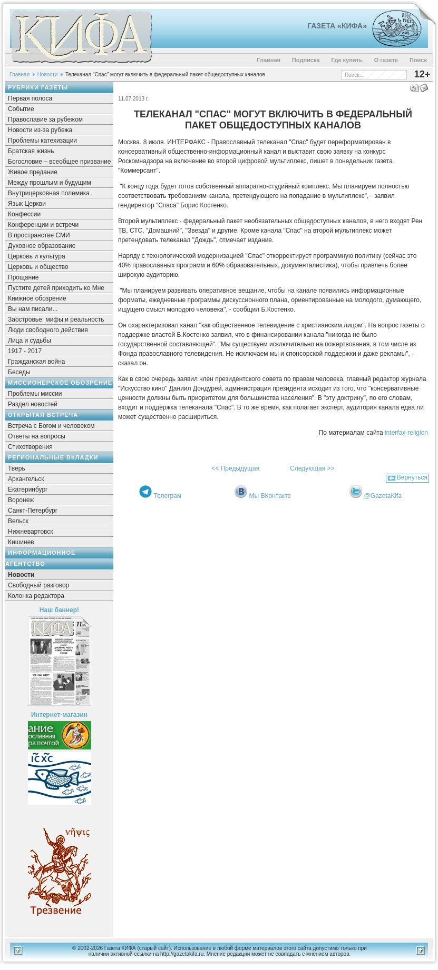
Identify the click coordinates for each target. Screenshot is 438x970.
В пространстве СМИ (39, 235)
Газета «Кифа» (337, 26)
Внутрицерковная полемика (49, 193)
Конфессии (24, 214)
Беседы (19, 372)
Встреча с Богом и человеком (51, 425)
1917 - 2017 (25, 351)
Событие (21, 109)
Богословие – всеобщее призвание (59, 161)
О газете (386, 60)
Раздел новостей (32, 404)
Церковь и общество (38, 267)
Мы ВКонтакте (270, 495)
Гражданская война (36, 361)
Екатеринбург (28, 489)
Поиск (418, 60)
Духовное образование (41, 245)
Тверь (16, 468)
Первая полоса (30, 98)
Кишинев (21, 542)
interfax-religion (406, 432)
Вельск (18, 521)
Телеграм (167, 495)
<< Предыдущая (235, 468)
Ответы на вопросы (36, 436)
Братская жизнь (31, 151)
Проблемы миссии (35, 393)
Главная (268, 60)
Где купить (347, 60)
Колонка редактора (36, 595)
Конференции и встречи (43, 224)
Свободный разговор (38, 585)
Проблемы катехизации (42, 140)
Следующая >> (312, 468)
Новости (47, 74)
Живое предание (32, 172)
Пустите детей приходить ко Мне (56, 288)
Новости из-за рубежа (40, 130)
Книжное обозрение (37, 298)
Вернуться (412, 477)
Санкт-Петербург (32, 510)
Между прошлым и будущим (49, 182)
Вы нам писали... (32, 309)
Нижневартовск (30, 531)
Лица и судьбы (29, 340)
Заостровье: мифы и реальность (56, 319)
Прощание (23, 277)
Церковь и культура (36, 256)
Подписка (306, 60)
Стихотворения (30, 447)
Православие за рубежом (45, 119)
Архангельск (26, 479)
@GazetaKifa (383, 495)
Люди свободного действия (48, 330)
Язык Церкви (27, 203)
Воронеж (21, 500)
